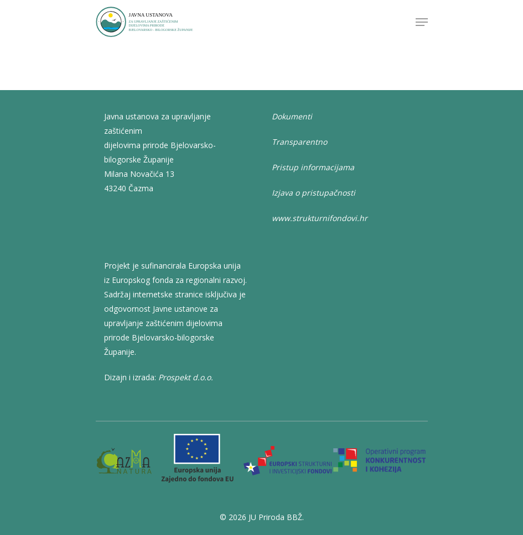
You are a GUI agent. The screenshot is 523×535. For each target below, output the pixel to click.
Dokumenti (292, 116)
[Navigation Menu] (422, 22)
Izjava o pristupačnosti (313, 192)
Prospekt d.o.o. (185, 377)
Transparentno (299, 142)
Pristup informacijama (313, 167)
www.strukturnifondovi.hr (319, 218)
